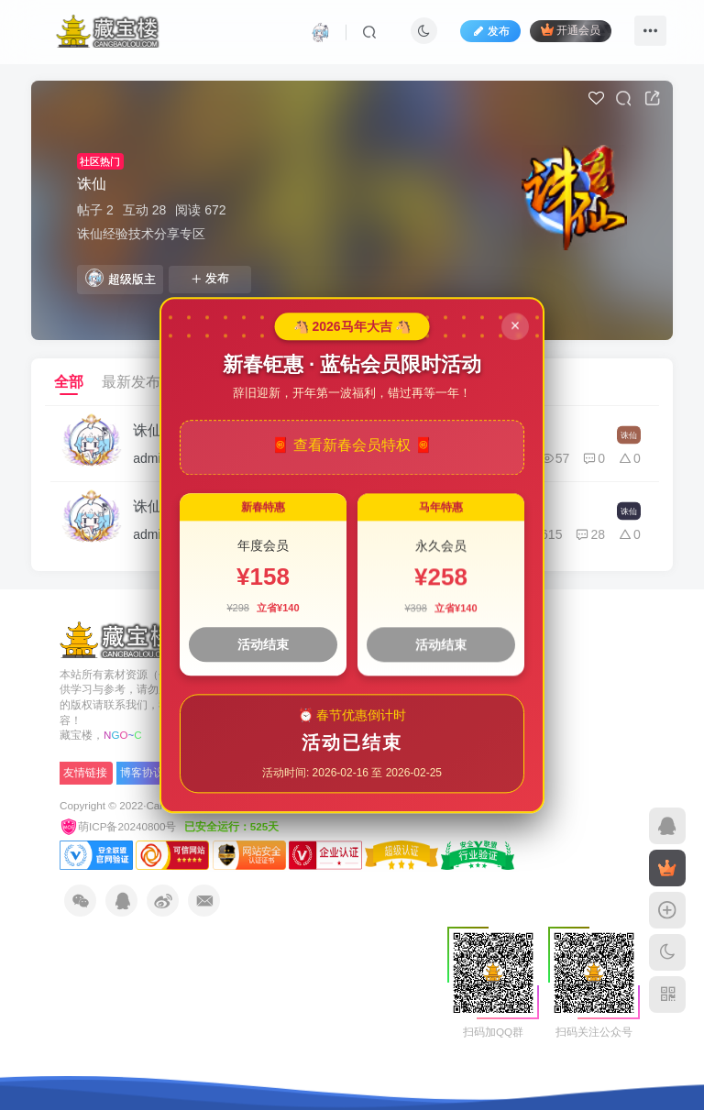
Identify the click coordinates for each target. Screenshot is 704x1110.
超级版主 (120, 278)
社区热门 (100, 161)
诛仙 (91, 184)
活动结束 (263, 644)
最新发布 (131, 382)
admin (150, 458)
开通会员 (570, 30)
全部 (68, 382)
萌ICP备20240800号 (120, 826)
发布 (210, 278)
